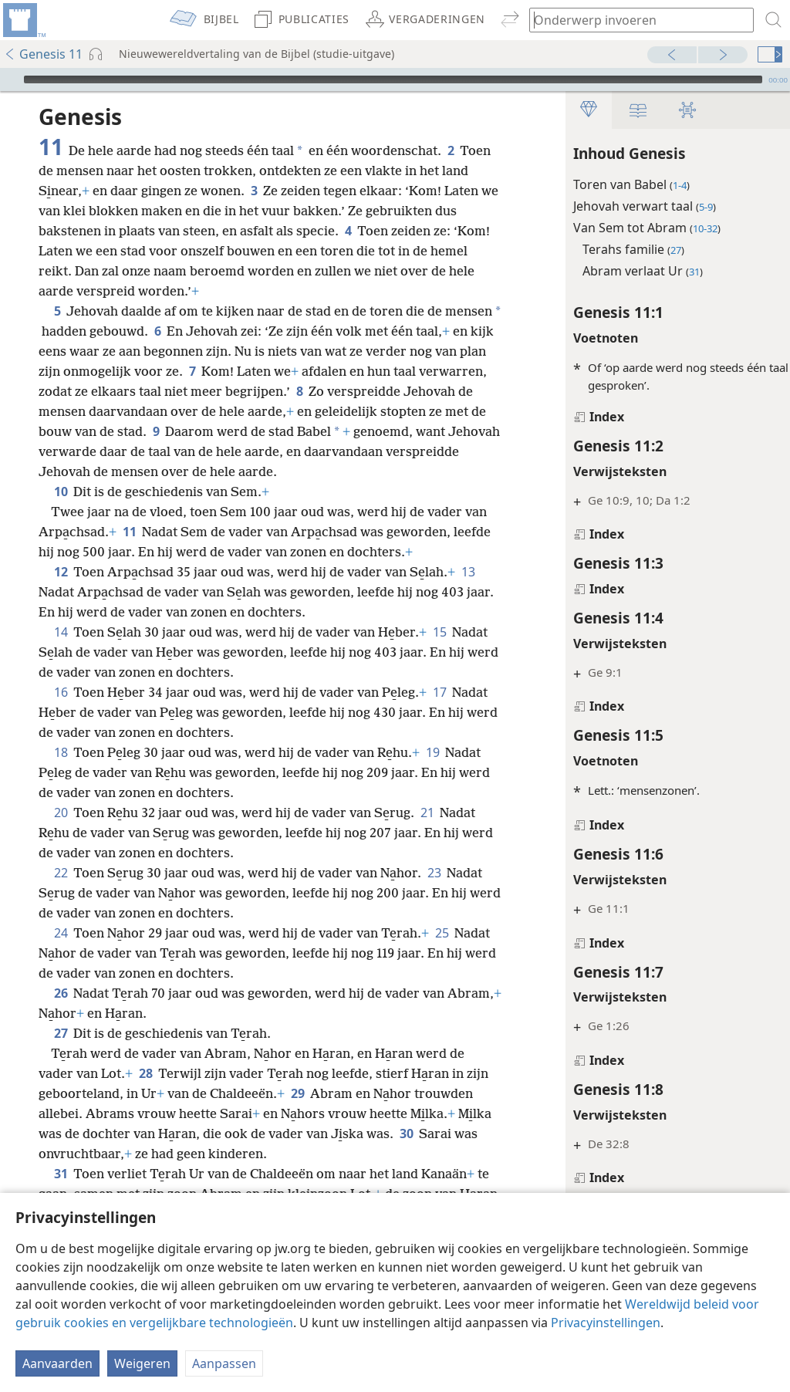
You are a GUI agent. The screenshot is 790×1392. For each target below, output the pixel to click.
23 (434, 892)
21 (427, 832)
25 (441, 952)
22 (60, 892)
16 (60, 712)
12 (60, 591)
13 (468, 591)
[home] (23, 20)
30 (48, 1173)
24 (60, 952)
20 (60, 832)
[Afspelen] (10, 79)
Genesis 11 (43, 54)
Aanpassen (224, 1363)
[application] (395, 79)
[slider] (393, 79)
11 (154, 551)
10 (60, 511)
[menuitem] (23, 20)
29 (322, 1113)
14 (60, 652)
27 (60, 1053)
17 (439, 712)
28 (145, 1093)
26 (60, 1013)
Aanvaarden (57, 1363)
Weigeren (142, 1363)
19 (432, 772)
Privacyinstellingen (605, 1322)
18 (60, 772)
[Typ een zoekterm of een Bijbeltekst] (634, 19)
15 (439, 652)
